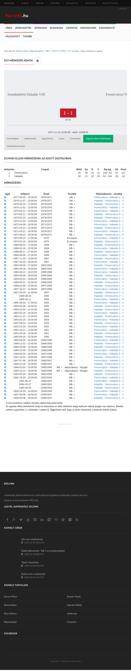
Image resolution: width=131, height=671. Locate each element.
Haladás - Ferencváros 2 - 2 (109, 283)
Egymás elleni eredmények (98, 139)
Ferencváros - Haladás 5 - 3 (109, 303)
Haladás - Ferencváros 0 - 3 (109, 307)
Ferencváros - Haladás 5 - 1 (109, 351)
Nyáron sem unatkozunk (33, 575)
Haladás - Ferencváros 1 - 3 (109, 205)
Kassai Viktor (10, 597)
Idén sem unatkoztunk (32, 540)
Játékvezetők (90, 3)
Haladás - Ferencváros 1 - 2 (109, 201)
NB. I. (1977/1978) (55, 52)
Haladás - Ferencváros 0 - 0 (109, 365)
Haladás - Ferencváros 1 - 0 (109, 235)
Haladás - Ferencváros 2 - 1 (109, 259)
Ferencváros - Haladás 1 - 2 (109, 198)
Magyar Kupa (88, 29)
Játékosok (39, 3)
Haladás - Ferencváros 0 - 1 (109, 215)
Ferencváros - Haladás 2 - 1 (109, 239)
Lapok (61, 139)
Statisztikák (55, 3)
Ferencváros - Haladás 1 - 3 (109, 290)
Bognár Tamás (74, 597)
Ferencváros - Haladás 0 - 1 (109, 361)
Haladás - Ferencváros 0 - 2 (109, 229)
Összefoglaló (13, 139)
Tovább (27, 37)
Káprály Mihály (74, 606)
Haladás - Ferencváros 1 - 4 (109, 286)
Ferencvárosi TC (117, 95)
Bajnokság (56, 29)
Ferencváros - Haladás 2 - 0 (109, 263)
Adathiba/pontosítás (16, 147)
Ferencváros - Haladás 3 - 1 (109, 225)
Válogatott (12, 37)
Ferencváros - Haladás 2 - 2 (109, 368)
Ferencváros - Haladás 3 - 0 (109, 232)
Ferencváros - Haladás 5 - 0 (109, 354)
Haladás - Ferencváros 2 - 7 (109, 344)
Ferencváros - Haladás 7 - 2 (109, 395)
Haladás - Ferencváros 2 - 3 (109, 252)
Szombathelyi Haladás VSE (26, 95)
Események (75, 139)
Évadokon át (107, 29)
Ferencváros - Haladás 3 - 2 (109, 341)
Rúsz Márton (10, 614)
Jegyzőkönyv (47, 139)
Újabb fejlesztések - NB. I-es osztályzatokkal (43, 551)
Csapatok (25, 3)
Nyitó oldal (22, 52)
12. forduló (73, 52)
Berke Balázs (10, 606)
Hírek (8, 29)
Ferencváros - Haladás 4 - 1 (109, 392)
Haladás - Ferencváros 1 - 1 (109, 218)
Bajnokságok (9, 3)
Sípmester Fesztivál (110, 3)
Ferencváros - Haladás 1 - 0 (109, 208)
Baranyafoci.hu (72, 3)
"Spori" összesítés (30, 563)
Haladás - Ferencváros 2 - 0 (109, 293)
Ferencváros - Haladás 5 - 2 (109, 320)
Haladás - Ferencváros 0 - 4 (109, 348)
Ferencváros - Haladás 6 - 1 (109, 222)
